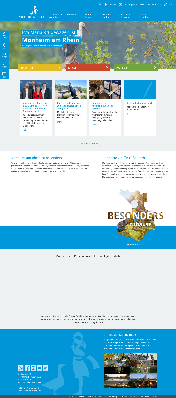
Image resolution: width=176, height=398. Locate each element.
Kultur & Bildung (107, 15)
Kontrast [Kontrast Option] (112, 4)
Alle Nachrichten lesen (88, 143)
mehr (24, 130)
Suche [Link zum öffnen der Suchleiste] (171, 4)
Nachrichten (72, 397)
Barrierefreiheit (126, 397)
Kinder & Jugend (89, 15)
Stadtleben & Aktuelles (55, 15)
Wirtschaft (72, 14)
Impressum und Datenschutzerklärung (102, 397)
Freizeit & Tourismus (126, 15)
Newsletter (138, 397)
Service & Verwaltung (144, 15)
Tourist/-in (122, 67)
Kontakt (82, 397)
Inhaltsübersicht (151, 397)
